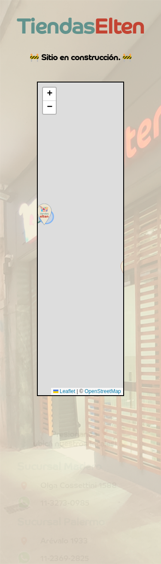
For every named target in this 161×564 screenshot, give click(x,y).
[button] (44, 214)
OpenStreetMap (103, 391)
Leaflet (64, 391)
